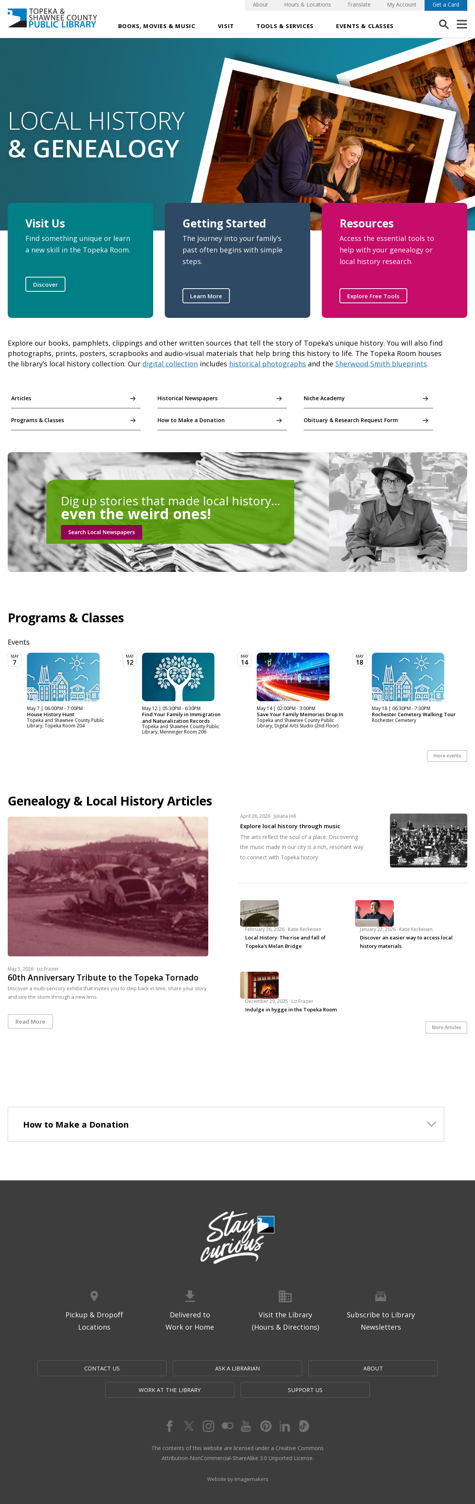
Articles (21, 398)
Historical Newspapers (187, 398)
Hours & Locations (307, 4)
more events (447, 757)
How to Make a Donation (191, 420)
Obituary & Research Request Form (351, 420)
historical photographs (267, 363)
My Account (401, 4)
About (260, 4)
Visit (226, 26)
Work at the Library (315, 1370)
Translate (359, 4)
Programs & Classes (37, 420)
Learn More (206, 296)
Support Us (390, 1370)
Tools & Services (285, 26)
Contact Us (85, 1370)
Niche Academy (324, 398)
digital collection (170, 363)
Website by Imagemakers (237, 1460)
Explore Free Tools (373, 296)
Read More (30, 1022)
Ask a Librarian (161, 1370)
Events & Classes (365, 26)
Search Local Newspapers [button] (102, 532)
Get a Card (446, 4)
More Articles (446, 1028)
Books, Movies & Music (157, 26)
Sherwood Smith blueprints (381, 363)
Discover (45, 284)
